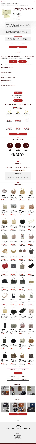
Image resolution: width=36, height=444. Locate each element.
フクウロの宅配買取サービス (12, 376)
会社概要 (17, 428)
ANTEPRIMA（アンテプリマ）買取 (15, 3)
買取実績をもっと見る (12, 369)
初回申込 (13, 46)
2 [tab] (6, 19)
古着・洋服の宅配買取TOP (3, 3)
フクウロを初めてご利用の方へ (23, 379)
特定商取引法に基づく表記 (27, 428)
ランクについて (24, 369)
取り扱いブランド (9, 3)
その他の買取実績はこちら (18, 100)
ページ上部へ (18, 420)
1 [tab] (5, 19)
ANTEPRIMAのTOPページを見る (18, 36)
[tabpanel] (6, 13)
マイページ (22, 46)
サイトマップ (21, 428)
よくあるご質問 (7, 428)
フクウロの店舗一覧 (13, 428)
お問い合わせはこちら (18, 92)
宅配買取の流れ (24, 376)
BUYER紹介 (12, 379)
